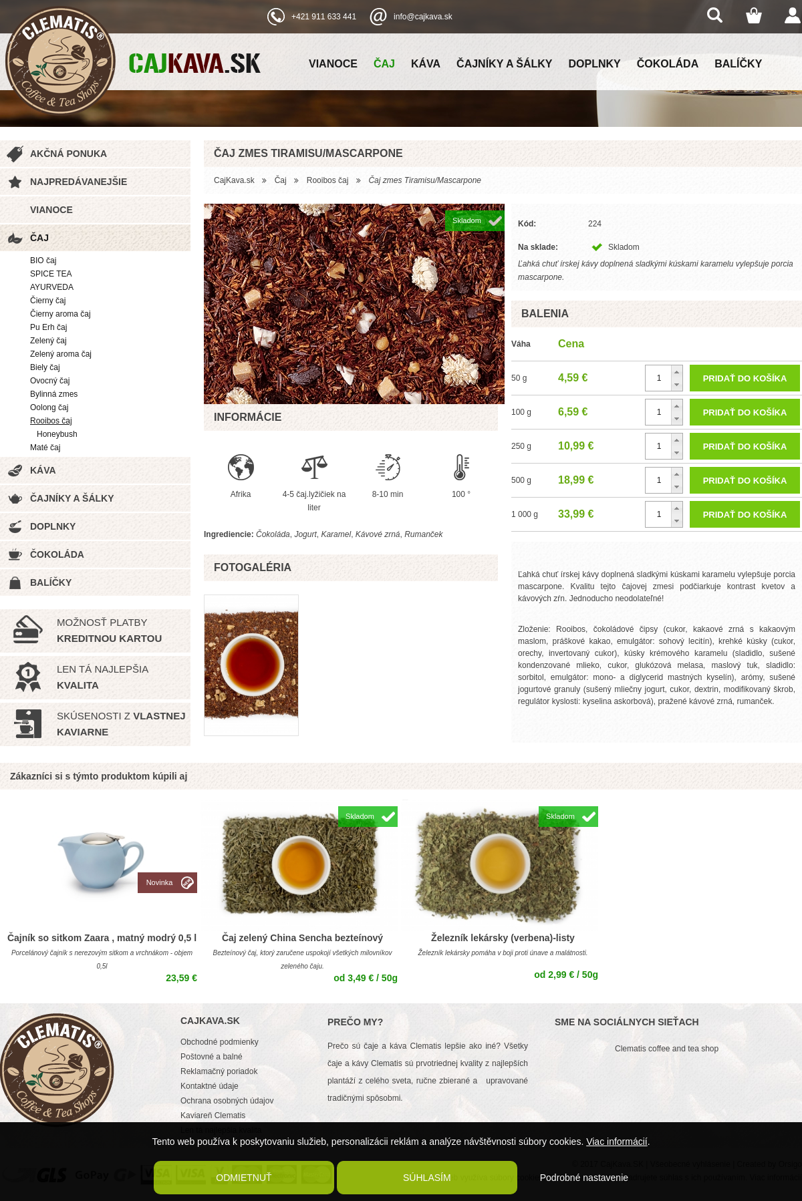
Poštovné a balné (211, 1056)
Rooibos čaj (51, 421)
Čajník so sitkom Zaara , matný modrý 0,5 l (101, 937)
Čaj (384, 63)
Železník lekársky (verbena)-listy (503, 937)
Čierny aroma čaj (60, 314)
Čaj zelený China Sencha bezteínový (302, 937)
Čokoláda (667, 63)
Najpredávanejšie (78, 181)
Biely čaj (45, 367)
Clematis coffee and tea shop (666, 1048)
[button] (676, 371)
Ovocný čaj (50, 381)
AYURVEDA (52, 287)
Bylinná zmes (54, 394)
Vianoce (333, 63)
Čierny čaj (47, 301)
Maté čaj (45, 448)
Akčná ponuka (68, 153)
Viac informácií (617, 1141)
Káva (425, 63)
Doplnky (595, 63)
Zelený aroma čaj (61, 354)
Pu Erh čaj (48, 327)
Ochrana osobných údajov (226, 1100)
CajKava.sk (234, 180)
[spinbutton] (664, 378)
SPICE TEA (51, 274)
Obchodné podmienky (219, 1042)
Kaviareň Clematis (212, 1115)
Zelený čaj (48, 341)
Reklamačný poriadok (218, 1071)
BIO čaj (43, 260)
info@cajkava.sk (423, 16)
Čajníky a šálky (504, 63)
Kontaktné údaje (209, 1086)
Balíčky (738, 63)
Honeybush (57, 434)
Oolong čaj (49, 407)
